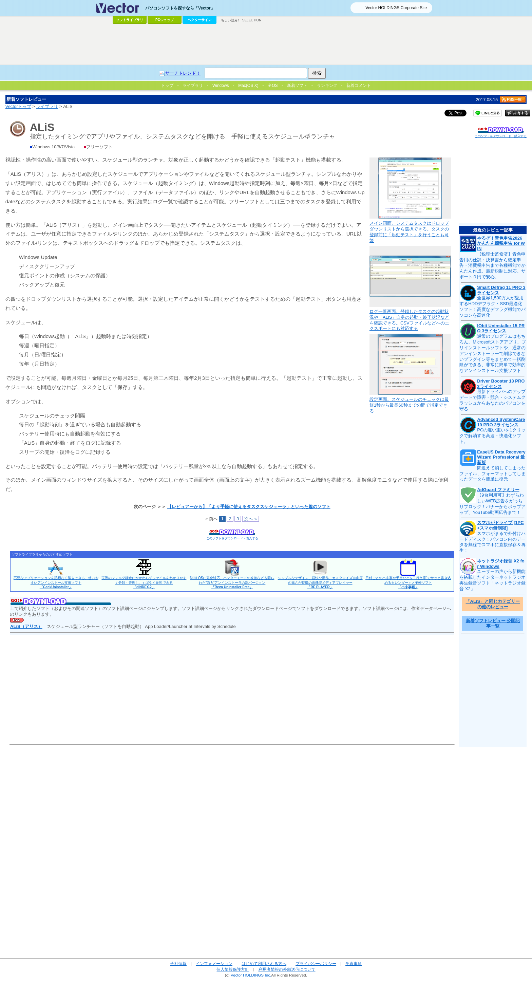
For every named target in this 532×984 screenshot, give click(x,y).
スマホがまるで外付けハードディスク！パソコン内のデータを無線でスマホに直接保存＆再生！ (492, 542)
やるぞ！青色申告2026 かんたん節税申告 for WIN (501, 243)
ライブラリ (47, 106)
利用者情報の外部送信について (287, 969)
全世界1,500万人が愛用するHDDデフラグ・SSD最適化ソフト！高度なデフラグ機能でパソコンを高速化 (492, 306)
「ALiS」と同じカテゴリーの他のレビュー (493, 604)
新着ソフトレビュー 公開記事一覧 (493, 623)
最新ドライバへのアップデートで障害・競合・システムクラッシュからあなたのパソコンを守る (492, 400)
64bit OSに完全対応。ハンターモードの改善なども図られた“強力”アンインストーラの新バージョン (232, 582)
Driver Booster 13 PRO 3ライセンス (501, 383)
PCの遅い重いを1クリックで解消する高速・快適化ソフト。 (492, 435)
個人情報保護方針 (232, 969)
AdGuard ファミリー (498, 489)
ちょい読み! (230, 20)
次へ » (250, 518)
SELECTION (252, 20)
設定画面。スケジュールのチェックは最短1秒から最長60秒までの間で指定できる (409, 405)
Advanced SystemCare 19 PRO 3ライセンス (501, 422)
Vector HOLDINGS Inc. (251, 975)
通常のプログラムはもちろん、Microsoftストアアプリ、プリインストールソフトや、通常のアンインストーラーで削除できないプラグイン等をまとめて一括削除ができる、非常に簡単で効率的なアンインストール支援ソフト (492, 353)
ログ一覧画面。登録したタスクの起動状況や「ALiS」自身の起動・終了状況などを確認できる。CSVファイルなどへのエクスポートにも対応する (409, 320)
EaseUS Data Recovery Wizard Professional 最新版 (501, 457)
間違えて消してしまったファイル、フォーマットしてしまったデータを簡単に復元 (492, 473)
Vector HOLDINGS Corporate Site (396, 7)
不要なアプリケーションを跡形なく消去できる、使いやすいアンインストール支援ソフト (56, 582)
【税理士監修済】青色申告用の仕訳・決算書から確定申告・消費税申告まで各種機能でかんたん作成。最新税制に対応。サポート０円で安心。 (492, 266)
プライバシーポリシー (316, 963)
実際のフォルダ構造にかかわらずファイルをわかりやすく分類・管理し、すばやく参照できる (143, 582)
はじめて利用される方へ (264, 963)
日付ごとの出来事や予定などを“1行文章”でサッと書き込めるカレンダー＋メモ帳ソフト (408, 582)
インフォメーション (214, 963)
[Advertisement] (266, 44)
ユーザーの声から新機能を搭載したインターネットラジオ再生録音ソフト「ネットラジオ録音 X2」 (492, 580)
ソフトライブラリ (129, 20)
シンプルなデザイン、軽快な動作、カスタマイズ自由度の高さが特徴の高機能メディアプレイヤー (320, 582)
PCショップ (164, 20)
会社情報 (178, 963)
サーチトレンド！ (183, 73)
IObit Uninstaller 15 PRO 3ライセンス (501, 328)
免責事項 (353, 963)
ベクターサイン (199, 20)
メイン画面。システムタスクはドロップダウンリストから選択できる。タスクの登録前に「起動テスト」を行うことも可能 (409, 232)
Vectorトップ (18, 106)
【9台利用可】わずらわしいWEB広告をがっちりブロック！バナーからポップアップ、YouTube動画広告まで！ (492, 504)
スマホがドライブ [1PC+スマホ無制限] (500, 525)
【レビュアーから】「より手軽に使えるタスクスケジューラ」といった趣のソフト (248, 506)
